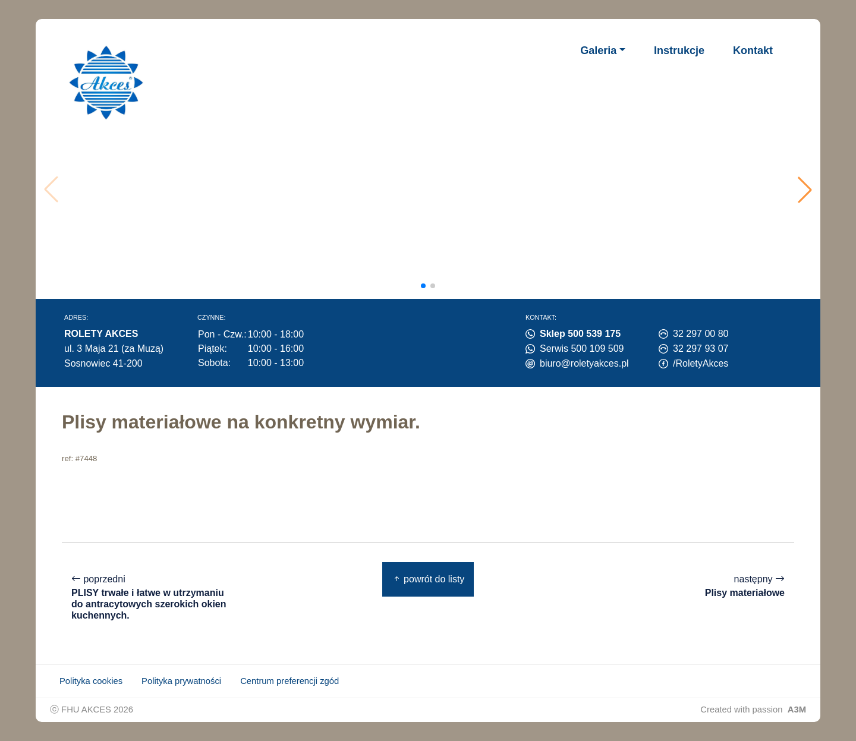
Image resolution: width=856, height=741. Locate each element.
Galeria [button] (598, 50)
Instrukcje (679, 50)
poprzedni (151, 597)
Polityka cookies (90, 681)
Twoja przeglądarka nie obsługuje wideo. (432, 189)
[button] (805, 189)
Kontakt (753, 50)
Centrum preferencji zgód (289, 681)
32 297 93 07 (700, 348)
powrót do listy (428, 579)
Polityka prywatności (181, 681)
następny (745, 586)
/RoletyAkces (700, 363)
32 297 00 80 (700, 334)
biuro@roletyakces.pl (584, 363)
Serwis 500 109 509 (582, 348)
